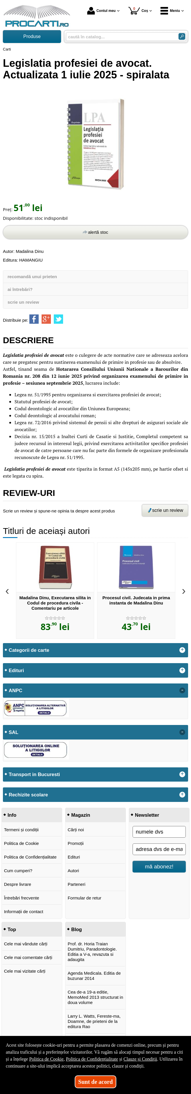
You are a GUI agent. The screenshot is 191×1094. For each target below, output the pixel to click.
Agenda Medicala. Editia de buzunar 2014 (94, 976)
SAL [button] (13, 732)
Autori (73, 870)
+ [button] (182, 650)
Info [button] (12, 815)
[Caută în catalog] (181, 36)
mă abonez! (159, 866)
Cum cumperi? (18, 870)
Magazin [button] (80, 815)
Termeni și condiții (21, 829)
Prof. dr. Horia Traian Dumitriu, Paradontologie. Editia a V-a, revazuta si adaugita (92, 951)
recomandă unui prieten (32, 276)
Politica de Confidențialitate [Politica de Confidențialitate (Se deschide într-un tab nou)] (92, 1059)
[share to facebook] (34, 319)
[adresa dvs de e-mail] (159, 849)
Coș (138, 11)
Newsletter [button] (147, 815)
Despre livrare (17, 884)
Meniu (170, 11)
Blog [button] (76, 929)
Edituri (74, 856)
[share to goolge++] (46, 319)
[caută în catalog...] (120, 36)
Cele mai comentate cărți (28, 957)
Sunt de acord (95, 1082)
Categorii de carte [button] (29, 650)
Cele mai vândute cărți (25, 943)
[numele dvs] (159, 832)
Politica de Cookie (21, 843)
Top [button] (12, 929)
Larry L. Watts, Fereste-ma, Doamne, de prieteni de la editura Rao (94, 1021)
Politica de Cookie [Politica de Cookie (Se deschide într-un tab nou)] (46, 1059)
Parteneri (76, 884)
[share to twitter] (58, 319)
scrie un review (23, 302)
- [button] (182, 690)
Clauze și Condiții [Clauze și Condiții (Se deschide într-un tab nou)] (140, 1059)
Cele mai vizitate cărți (25, 971)
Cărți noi (76, 829)
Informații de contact (23, 911)
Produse (32, 36)
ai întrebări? (20, 289)
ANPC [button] (15, 690)
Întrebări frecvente (21, 897)
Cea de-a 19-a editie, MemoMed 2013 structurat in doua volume (95, 997)
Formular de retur (84, 897)
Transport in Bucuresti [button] (34, 774)
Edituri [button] (16, 670)
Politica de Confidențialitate (30, 856)
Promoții (76, 843)
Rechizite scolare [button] (28, 794)
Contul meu (101, 11)
